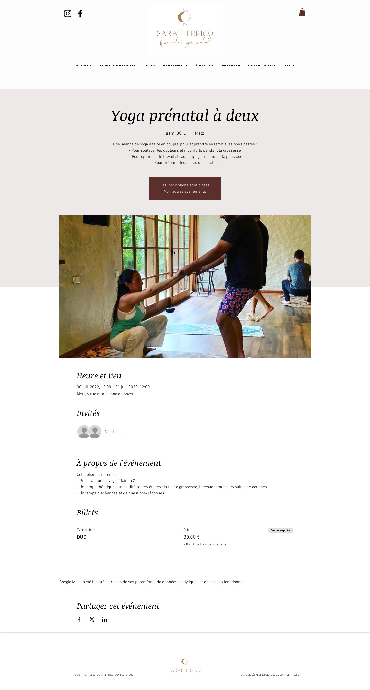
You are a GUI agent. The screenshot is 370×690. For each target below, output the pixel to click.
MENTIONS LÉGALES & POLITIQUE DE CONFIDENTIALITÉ (269, 675)
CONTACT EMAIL (124, 675)
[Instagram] (68, 13)
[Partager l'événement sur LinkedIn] (104, 619)
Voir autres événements (185, 191)
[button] (302, 12)
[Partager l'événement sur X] (91, 619)
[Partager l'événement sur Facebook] (79, 619)
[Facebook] (80, 13)
